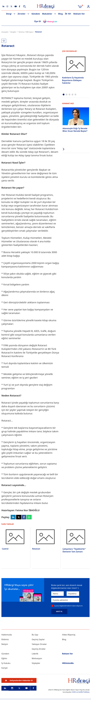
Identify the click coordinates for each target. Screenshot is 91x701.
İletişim (4, 644)
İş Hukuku (5, 663)
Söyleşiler (36, 663)
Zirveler (21, 13)
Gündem (36, 13)
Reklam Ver (79, 13)
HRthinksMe (68, 663)
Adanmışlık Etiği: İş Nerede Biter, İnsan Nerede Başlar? (75, 129)
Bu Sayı (35, 634)
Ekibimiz (5, 639)
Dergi (9, 13)
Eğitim (4, 658)
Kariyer (4, 668)
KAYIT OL (59, 612)
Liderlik (35, 653)
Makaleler (47, 13)
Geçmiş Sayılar (38, 639)
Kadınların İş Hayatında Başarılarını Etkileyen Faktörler (73, 80)
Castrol (5, 549)
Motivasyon (37, 658)
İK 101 (68, 13)
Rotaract (36, 549)
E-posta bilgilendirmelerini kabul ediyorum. (68, 606)
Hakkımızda (6, 634)
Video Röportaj (68, 634)
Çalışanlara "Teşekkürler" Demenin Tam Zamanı (74, 550)
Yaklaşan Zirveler (39, 644)
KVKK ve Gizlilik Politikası (81, 692)
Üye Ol (37, 21)
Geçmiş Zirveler (39, 649)
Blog (60, 13)
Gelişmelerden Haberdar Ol (19, 680)
